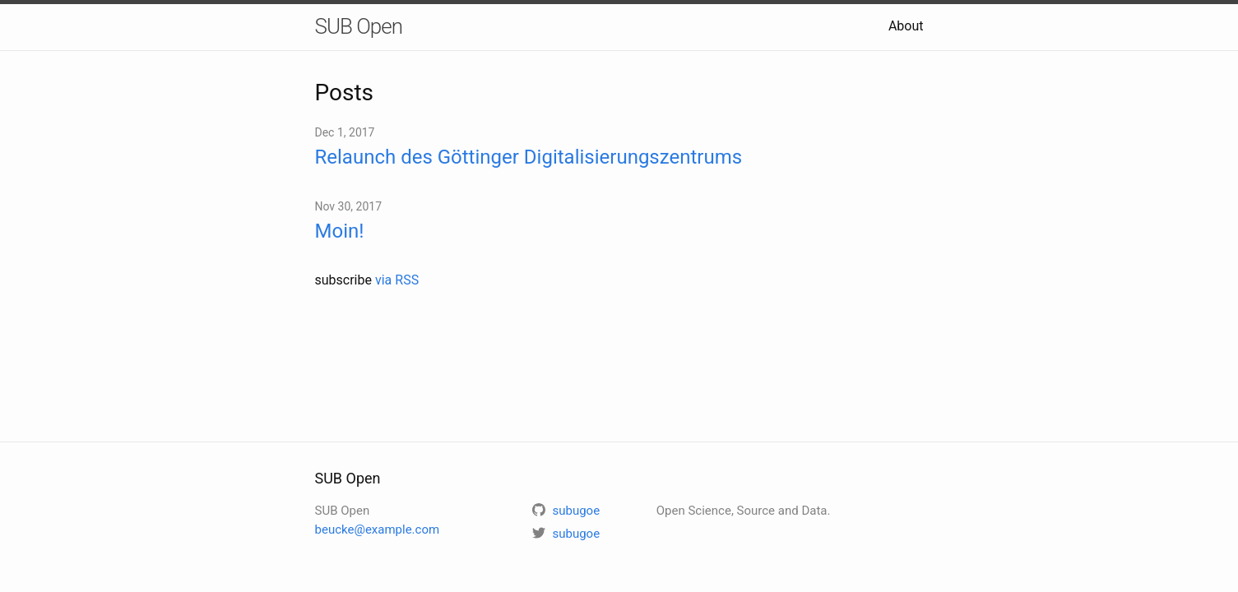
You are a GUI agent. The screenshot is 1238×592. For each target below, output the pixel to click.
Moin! (339, 231)
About (906, 26)
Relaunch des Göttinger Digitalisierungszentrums (529, 157)
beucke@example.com (377, 529)
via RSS (397, 280)
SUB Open (359, 26)
